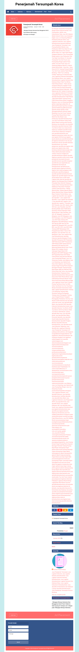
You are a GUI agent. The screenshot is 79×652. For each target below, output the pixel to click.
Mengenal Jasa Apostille (58, 232)
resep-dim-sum (68, 359)
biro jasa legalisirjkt (62, 163)
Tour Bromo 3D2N (67, 310)
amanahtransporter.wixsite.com (60, 438)
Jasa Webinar (66, 260)
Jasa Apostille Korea (60, 401)
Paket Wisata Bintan (61, 115)
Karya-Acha (55, 276)
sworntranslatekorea (57, 346)
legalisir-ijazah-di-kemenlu (63, 493)
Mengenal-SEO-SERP (57, 253)
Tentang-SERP (56, 229)
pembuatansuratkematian (59, 352)
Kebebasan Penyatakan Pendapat (61, 186)
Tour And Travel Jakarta (58, 71)
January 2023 (57, 538)
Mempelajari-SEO (64, 229)
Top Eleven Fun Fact (60, 286)
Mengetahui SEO (56, 221)
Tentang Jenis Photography (59, 295)
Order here (13, 18)
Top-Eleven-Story (60, 284)
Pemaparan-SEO (61, 240)
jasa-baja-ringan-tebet (65, 457)
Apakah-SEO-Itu (67, 243)
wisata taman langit (67, 157)
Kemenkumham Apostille (62, 236)
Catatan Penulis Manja (62, 194)
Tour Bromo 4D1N (67, 308)
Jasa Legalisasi (56, 282)
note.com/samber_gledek (59, 431)
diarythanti (67, 365)
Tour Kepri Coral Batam (58, 58)
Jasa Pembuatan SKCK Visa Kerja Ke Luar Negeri (62, 48)
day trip (67, 300)
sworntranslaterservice (58, 365)
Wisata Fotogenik (64, 297)
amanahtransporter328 (58, 424)
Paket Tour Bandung (63, 95)
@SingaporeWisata (57, 111)
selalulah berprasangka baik (64, 150)
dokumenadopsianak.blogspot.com (61, 343)
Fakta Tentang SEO (62, 220)
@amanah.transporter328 (59, 425)
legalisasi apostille (57, 157)
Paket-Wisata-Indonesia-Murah (60, 278)
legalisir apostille (67, 155)
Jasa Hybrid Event (65, 262)
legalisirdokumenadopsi (65, 354)
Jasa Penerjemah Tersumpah (60, 45)
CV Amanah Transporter (58, 28)
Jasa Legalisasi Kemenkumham (64, 407)
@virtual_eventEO (67, 106)
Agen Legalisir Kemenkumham (60, 289)
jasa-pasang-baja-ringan (62, 420)
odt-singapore (69, 332)
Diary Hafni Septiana (57, 264)
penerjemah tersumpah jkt (59, 159)
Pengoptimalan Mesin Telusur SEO (61, 231)
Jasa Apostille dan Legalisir (60, 201)
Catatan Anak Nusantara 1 (59, 188)
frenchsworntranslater (58, 381)
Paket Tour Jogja (60, 52)
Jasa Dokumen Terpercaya (59, 326)
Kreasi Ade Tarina (60, 271)
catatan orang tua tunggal (59, 153)
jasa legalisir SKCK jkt (58, 137)
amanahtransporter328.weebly (60, 436)
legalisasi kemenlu (66, 168)
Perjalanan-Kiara (65, 273)
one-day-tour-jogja (68, 416)
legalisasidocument (57, 356)
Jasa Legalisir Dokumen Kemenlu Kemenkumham (60, 577)
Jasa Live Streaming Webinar (65, 102)
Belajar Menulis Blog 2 (66, 190)
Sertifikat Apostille (65, 396)
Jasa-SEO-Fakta (67, 227)
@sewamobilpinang (57, 107)
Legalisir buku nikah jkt (58, 179)
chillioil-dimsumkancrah (58, 361)
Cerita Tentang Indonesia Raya (64, 185)
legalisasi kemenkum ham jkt (61, 141)
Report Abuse (57, 542)
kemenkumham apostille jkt (59, 166)
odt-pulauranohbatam (64, 335)
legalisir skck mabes (57, 170)
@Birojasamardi (67, 107)
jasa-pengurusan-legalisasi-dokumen (62, 479)
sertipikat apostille (63, 129)
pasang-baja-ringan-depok (63, 451)
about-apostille (63, 469)
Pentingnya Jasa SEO (60, 218)
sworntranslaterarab (57, 363)
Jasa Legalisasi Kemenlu (58, 392)
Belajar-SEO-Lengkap (57, 249)
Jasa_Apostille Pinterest (58, 433)
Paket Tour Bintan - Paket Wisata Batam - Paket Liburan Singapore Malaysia (61, 83)
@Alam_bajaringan (57, 104)
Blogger (66, 531)
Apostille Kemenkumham (58, 275)
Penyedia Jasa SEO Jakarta (61, 205)
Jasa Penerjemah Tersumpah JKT (61, 330)
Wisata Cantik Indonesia (58, 300)
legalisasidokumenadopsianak (60, 344)
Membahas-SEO (56, 245)
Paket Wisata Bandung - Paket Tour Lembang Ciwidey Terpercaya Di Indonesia (62, 72)
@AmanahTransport (57, 106)
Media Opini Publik (62, 208)
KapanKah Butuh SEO (60, 254)
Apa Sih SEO (65, 223)
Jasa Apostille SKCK (60, 304)
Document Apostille (57, 317)
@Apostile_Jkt (66, 104)
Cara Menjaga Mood (61, 181)
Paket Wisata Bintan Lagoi (65, 276)
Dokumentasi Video (66, 288)
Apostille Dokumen (63, 126)
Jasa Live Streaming (57, 385)
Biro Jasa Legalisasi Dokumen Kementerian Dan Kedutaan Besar (62, 76)
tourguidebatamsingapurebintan (60, 333)
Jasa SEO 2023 (59, 227)
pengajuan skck (67, 170)
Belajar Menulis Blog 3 (58, 192)
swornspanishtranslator (58, 374)
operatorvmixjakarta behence (60, 440)
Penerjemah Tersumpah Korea (32, 24)
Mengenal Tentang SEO (63, 214)
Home (53, 546)
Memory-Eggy (69, 280)
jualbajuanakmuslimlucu (58, 332)
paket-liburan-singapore (63, 414)
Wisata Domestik (56, 288)
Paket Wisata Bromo (57, 418)
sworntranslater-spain (58, 372)
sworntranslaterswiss (57, 348)
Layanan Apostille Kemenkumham (61, 588)
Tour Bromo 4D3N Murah (58, 311)
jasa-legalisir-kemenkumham (59, 409)
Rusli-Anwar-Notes (60, 280)
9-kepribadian (64, 367)
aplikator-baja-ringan (61, 466)
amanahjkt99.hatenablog (59, 429)
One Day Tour (69, 299)
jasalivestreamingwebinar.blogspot (61, 390)
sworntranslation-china (66, 370)
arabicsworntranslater (58, 383)
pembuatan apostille (57, 172)
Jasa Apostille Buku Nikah (62, 315)
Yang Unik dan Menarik (65, 256)
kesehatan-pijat (56, 367)
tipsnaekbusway (60, 368)
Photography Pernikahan (58, 299)
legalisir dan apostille (57, 175)
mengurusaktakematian (58, 350)
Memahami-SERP (60, 242)
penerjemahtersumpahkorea (59, 357)
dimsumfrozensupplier (58, 359)
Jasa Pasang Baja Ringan (59, 258)
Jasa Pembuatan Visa (66, 56)
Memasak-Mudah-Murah (58, 247)
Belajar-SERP (58, 243)
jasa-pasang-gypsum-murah (59, 458)
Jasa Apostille (61, 124)
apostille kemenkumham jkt (64, 174)
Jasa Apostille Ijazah (66, 324)
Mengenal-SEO (63, 225)
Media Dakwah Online (58, 36)
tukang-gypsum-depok (58, 453)
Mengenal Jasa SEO (57, 216)
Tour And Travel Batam (58, 120)
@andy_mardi (64, 109)
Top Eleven (70, 286)
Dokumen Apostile (57, 238)
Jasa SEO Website (68, 34)
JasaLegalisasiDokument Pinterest (61, 435)
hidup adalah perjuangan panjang (61, 152)
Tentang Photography (63, 293)
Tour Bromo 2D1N (57, 310)
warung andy (63, 122)
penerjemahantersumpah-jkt (59, 376)
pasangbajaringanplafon (58, 442)
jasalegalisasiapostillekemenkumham (62, 422)
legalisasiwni (55, 354)
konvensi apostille (62, 161)
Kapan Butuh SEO (63, 251)
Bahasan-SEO (64, 245)
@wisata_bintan (56, 109)
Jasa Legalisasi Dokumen (59, 93)
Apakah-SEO (55, 225)
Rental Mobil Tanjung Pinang (63, 98)
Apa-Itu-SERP (58, 223)
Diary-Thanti (69, 247)
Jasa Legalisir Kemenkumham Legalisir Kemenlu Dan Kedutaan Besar (62, 80)
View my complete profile (58, 594)
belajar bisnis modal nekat (62, 177)
